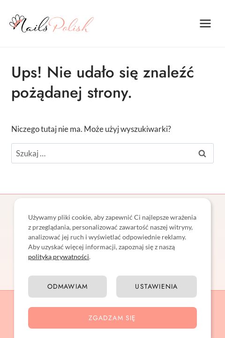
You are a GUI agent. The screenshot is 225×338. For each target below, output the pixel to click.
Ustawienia (156, 286)
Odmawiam (67, 286)
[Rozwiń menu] (205, 23)
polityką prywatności (58, 257)
